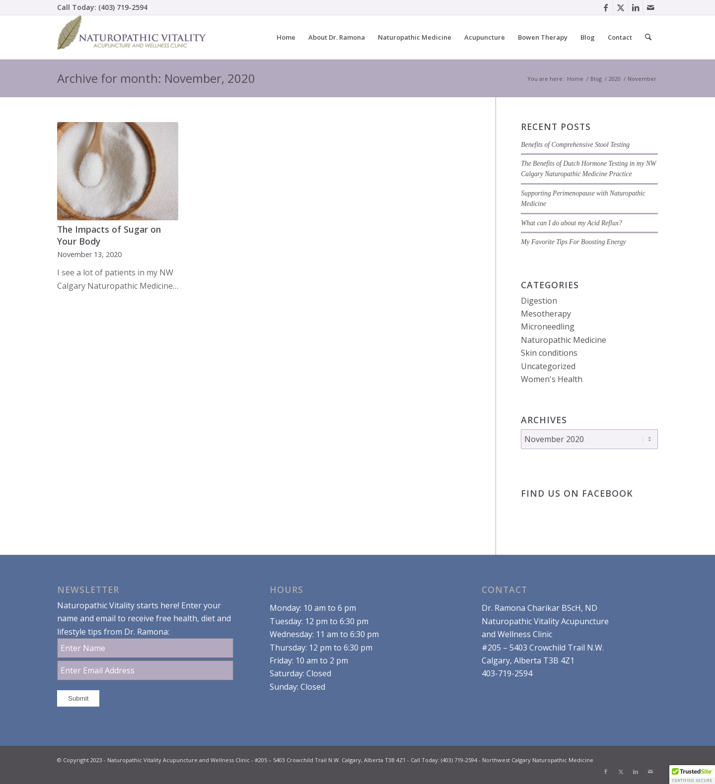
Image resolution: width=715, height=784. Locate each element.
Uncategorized (548, 366)
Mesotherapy (546, 313)
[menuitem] (286, 37)
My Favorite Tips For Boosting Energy (573, 242)
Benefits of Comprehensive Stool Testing (575, 144)
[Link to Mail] (650, 7)
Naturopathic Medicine (563, 339)
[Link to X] (620, 7)
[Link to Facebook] (605, 7)
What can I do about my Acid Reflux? (571, 223)
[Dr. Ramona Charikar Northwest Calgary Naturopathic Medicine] (131, 37)
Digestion (539, 300)
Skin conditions (549, 352)
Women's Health (551, 379)
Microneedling (547, 326)
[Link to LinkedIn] (635, 7)
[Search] (648, 37)
